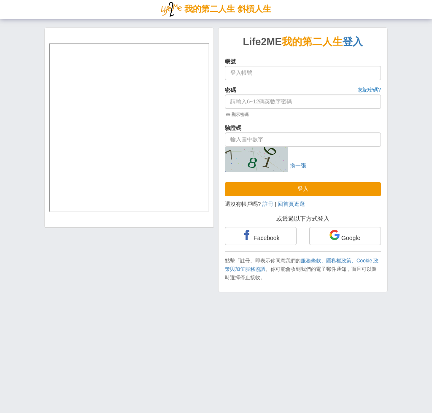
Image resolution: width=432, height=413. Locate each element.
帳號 (230, 61)
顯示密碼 (237, 114)
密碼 (230, 90)
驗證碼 (233, 128)
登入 (302, 189)
